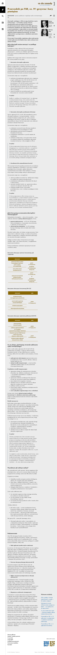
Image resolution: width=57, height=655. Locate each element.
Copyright (10, 639)
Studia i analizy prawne (14, 636)
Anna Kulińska (51, 22)
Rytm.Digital (52, 652)
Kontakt (10, 645)
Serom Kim (51, 30)
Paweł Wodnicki (41, 652)
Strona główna (11, 634)
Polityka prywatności (13, 641)
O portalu (10, 638)
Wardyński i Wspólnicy (15, 652)
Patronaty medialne (13, 643)
